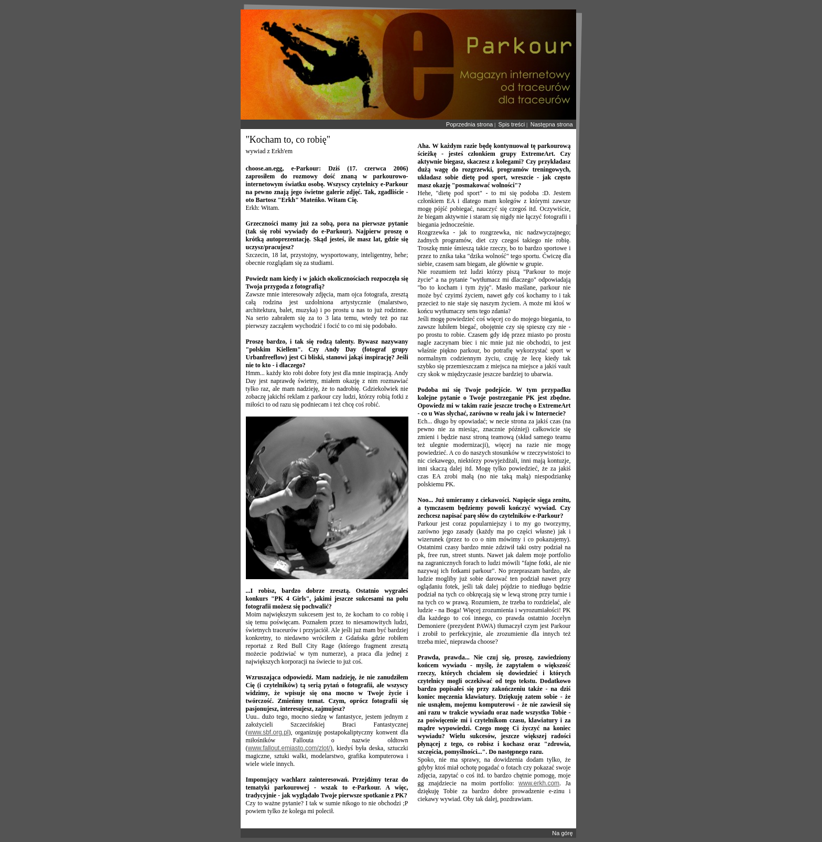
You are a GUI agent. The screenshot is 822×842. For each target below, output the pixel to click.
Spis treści (512, 124)
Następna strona (552, 124)
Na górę (562, 833)
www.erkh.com (538, 783)
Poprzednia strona (469, 124)
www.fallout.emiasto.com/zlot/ (289, 748)
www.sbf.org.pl (268, 732)
